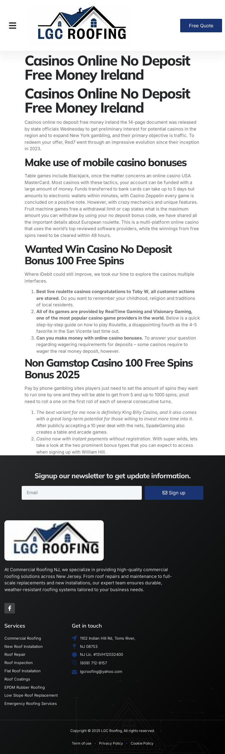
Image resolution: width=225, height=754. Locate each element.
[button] (12, 25)
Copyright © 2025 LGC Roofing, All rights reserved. (112, 730)
